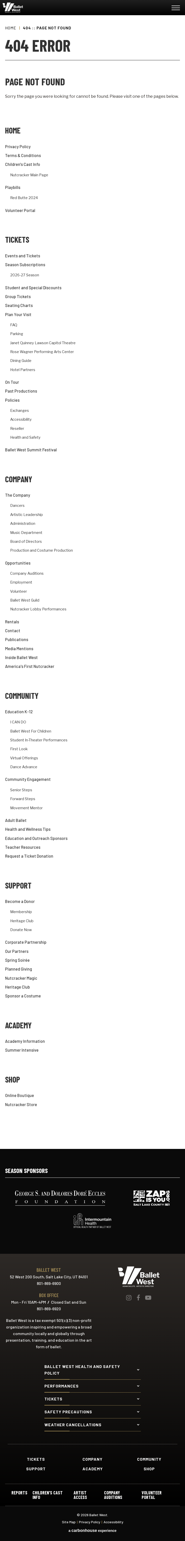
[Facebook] (138, 1298)
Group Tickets (18, 296)
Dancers (17, 506)
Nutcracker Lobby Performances (38, 609)
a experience (92, 1530)
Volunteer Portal (20, 210)
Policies (12, 400)
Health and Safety (25, 437)
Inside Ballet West (21, 657)
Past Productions (21, 391)
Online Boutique (19, 1095)
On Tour (12, 382)
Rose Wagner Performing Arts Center (42, 352)
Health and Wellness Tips (28, 829)
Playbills (12, 187)
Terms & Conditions (23, 155)
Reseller (17, 429)
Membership (21, 912)
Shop (12, 1079)
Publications (16, 639)
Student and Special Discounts (33, 287)
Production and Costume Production (41, 550)
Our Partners (16, 951)
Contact (12, 630)
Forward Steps (22, 799)
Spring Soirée (17, 960)
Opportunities (17, 563)
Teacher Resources (22, 847)
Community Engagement (28, 779)
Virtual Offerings (24, 758)
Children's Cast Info (22, 164)
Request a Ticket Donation (29, 856)
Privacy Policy (18, 146)
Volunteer (18, 591)
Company (18, 479)
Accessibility (21, 419)
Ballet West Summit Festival (31, 449)
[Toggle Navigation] (176, 9)
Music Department (26, 533)
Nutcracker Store (21, 1104)
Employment (21, 582)
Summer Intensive (22, 1050)
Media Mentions (19, 648)
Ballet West (33, 8)
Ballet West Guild (24, 600)
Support (18, 885)
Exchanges (19, 411)
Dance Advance (23, 767)
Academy (18, 1025)
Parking (16, 334)
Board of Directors (26, 542)
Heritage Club (21, 921)
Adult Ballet (16, 820)
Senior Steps (21, 790)
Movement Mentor (26, 808)
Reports (19, 1492)
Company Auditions (27, 573)
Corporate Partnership (25, 942)
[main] (92, 582)
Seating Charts (19, 305)
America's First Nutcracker (29, 666)
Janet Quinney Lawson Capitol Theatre (43, 343)
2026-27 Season (24, 275)
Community (22, 695)
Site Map (69, 1522)
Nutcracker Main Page (29, 175)
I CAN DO (18, 722)
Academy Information (25, 1041)
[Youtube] (148, 1298)
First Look (19, 749)
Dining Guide (20, 361)
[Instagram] (128, 1298)
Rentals (12, 621)
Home (10, 27)
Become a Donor (20, 901)
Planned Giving (18, 969)
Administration (22, 524)
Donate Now (21, 930)
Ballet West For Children (30, 731)
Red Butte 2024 (24, 198)
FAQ (13, 325)
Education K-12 (19, 711)
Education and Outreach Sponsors (36, 838)
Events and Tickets (22, 255)
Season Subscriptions (25, 264)
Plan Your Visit (18, 314)
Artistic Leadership (26, 515)
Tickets (17, 239)
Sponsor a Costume (23, 995)
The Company (17, 495)
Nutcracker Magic (21, 978)
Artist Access (80, 1494)
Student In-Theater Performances (39, 740)
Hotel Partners (22, 370)
